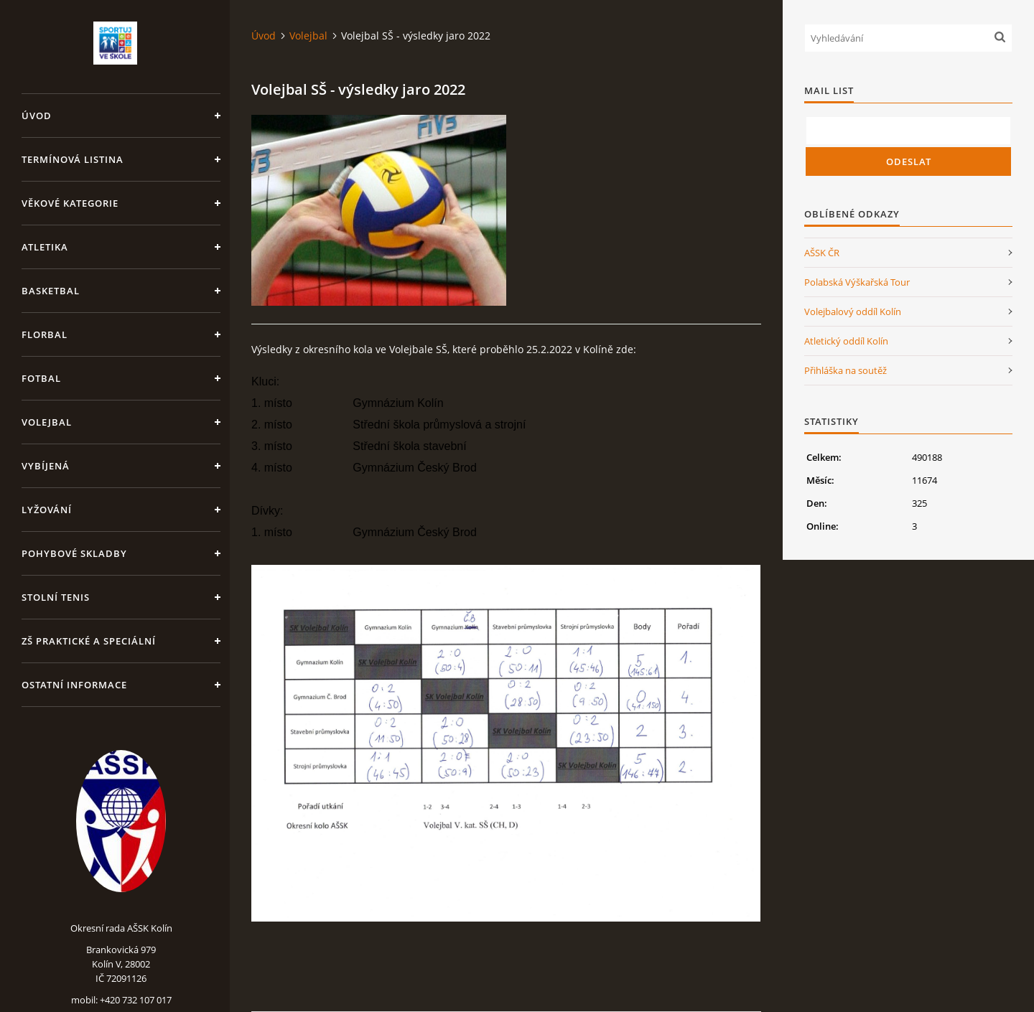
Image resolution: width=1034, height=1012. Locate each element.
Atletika (45, 246)
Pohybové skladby (74, 553)
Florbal (44, 334)
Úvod (37, 115)
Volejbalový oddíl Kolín (852, 311)
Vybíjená (46, 465)
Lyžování (47, 509)
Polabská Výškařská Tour (857, 282)
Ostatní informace (74, 684)
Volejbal (47, 422)
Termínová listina (73, 159)
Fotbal (41, 378)
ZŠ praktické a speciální (89, 640)
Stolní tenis (56, 597)
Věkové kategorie (70, 203)
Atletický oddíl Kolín (846, 340)
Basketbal (51, 290)
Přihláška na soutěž (845, 370)
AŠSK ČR (821, 252)
